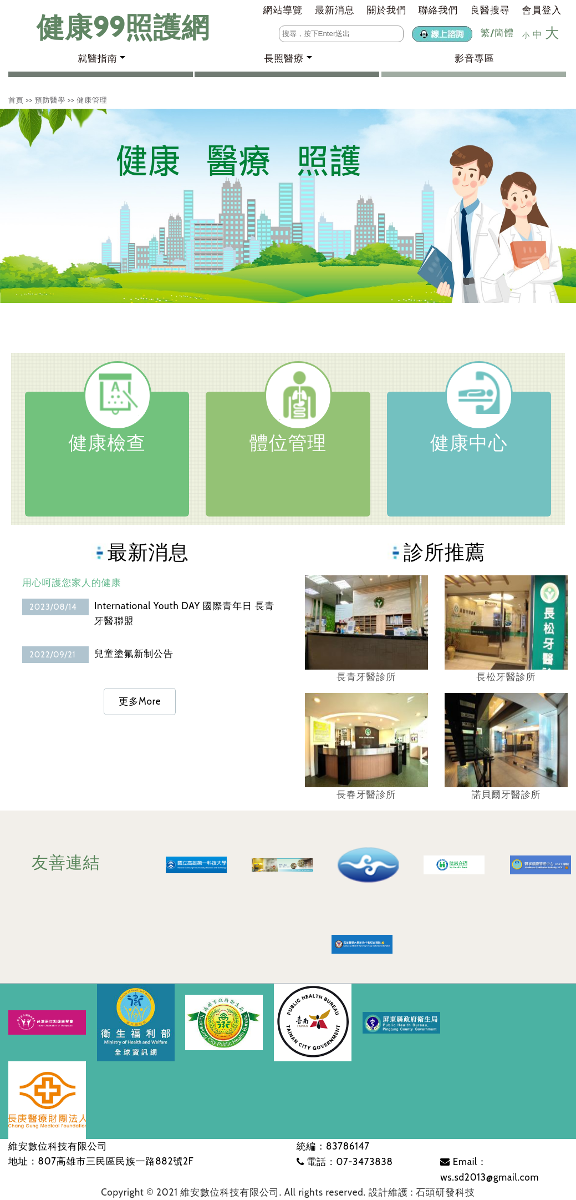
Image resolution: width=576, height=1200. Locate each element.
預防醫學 (50, 99)
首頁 (16, 99)
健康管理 (92, 99)
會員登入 (542, 10)
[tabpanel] (288, 206)
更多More (140, 701)
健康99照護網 (112, 27)
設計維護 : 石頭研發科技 (422, 1192)
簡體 (504, 32)
